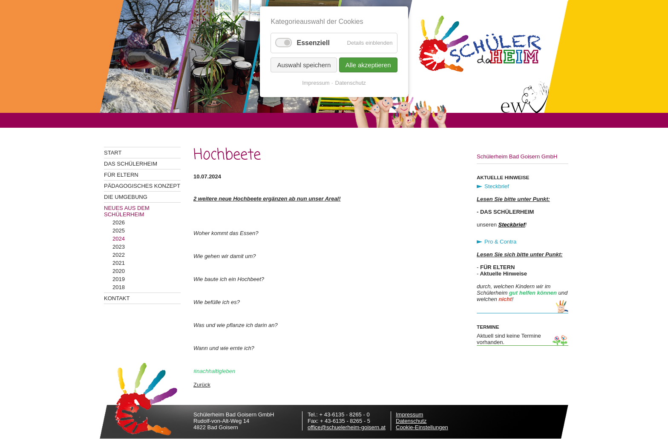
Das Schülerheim (130, 164)
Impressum (409, 414)
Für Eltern (121, 175)
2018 (118, 287)
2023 (118, 247)
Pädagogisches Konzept (142, 186)
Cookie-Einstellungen (422, 427)
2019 (118, 279)
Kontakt (117, 298)
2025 (118, 230)
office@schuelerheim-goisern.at (347, 427)
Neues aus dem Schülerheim (127, 211)
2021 (118, 263)
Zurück (201, 385)
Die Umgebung (125, 197)
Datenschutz (411, 421)
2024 (118, 238)
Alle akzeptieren (368, 65)
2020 (118, 271)
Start (112, 152)
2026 (118, 222)
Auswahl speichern (304, 65)
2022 (118, 255)
